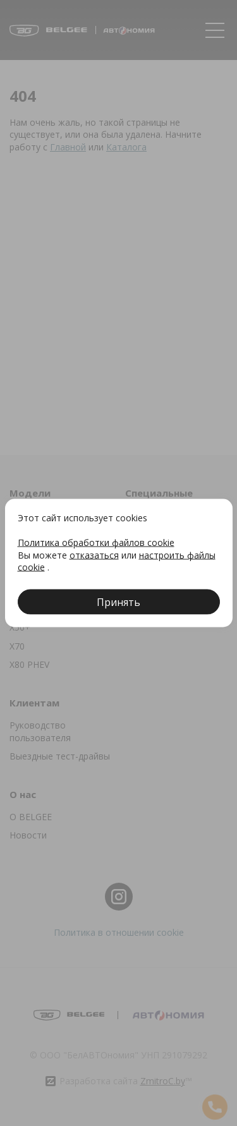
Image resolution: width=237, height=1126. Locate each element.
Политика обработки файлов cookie (96, 542)
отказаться (94, 554)
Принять (118, 601)
